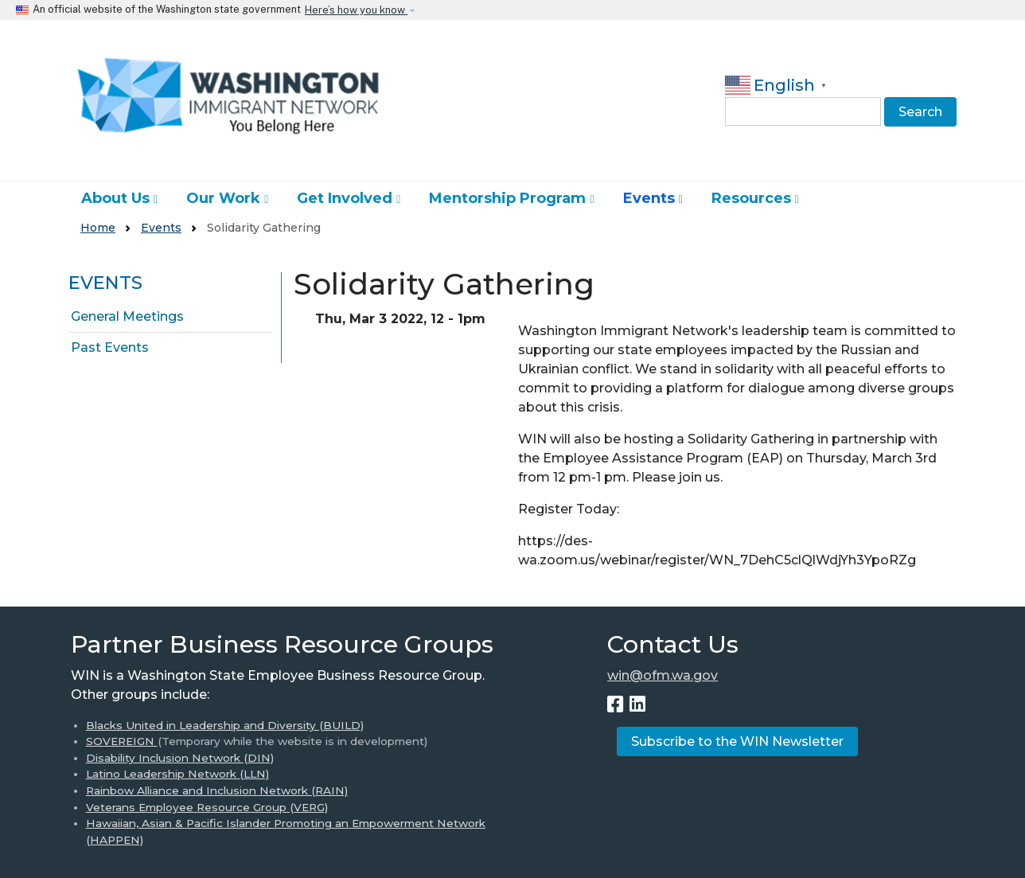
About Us (115, 198)
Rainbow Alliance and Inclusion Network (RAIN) (217, 790)
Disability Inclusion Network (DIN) (180, 757)
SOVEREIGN (122, 741)
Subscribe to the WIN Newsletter (737, 741)
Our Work (223, 198)
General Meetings (127, 316)
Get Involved (344, 198)
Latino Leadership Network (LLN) (177, 773)
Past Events (110, 347)
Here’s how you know (356, 10)
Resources (751, 198)
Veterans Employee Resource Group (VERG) (207, 807)
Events (649, 198)
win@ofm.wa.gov (662, 675)
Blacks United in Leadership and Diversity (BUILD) (225, 725)
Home (97, 227)
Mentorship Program (507, 198)
